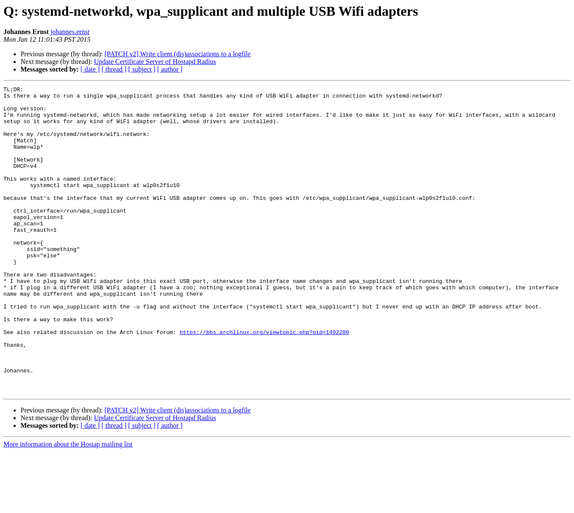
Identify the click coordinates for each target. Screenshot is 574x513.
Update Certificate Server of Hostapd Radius (155, 61)
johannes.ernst (69, 31)
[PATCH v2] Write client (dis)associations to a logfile (177, 54)
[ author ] (170, 69)
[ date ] (90, 69)
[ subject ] (142, 69)
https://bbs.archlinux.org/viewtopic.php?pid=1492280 (264, 382)
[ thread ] (114, 69)
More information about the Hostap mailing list (68, 505)
